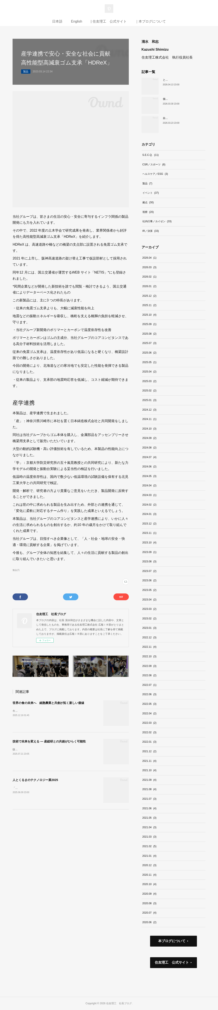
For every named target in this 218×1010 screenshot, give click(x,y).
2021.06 (149, 808)
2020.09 (149, 893)
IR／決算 (150, 230)
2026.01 (149, 286)
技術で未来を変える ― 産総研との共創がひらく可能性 (49, 741)
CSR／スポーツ (153, 164)
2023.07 (149, 571)
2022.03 (149, 722)
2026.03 (149, 267)
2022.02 (149, 732)
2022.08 (149, 675)
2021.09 (149, 779)
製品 (25, 71)
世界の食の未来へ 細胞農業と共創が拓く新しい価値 (48, 703)
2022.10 (149, 656)
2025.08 (149, 333)
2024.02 (149, 504)
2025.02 (149, 390)
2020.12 (149, 865)
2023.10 (149, 542)
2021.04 (149, 827)
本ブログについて (171, 941)
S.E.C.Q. (150, 154)
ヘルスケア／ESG (155, 173)
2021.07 (149, 798)
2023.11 (149, 533)
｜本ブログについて (150, 21)
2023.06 (149, 580)
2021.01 (149, 855)
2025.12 (149, 295)
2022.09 (149, 666)
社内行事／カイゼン (157, 221)
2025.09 (149, 324)
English (76, 21)
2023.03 (149, 608)
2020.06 (149, 922)
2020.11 (149, 874)
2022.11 (149, 646)
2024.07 (149, 457)
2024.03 (149, 495)
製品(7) (16, 570)
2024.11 (149, 419)
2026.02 (149, 276)
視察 (148, 212)
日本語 (57, 21)
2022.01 (149, 741)
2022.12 (149, 637)
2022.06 (149, 694)
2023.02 (149, 618)
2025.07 (149, 343)
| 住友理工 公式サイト (109, 21)
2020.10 (149, 884)
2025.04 (149, 371)
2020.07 (149, 912)
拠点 (148, 202)
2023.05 (149, 590)
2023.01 (149, 627)
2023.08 (149, 561)
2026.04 (149, 257)
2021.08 (149, 789)
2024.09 (149, 438)
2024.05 (149, 476)
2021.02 (149, 846)
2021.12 (149, 751)
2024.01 (149, 514)
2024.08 (149, 447)
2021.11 (149, 760)
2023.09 (149, 552)
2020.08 (149, 903)
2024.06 (149, 466)
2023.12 (149, 523)
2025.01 (149, 400)
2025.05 (149, 362)
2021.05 (149, 817)
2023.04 (149, 599)
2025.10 (149, 314)
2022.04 (149, 713)
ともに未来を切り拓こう (177, 79)
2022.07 (149, 684)
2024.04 (149, 485)
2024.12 (149, 409)
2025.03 (149, 381)
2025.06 (149, 352)
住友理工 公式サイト (172, 962)
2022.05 (149, 703)
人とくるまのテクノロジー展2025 (35, 780)
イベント (150, 192)
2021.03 (149, 836)
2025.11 (149, 305)
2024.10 (149, 428)
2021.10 (149, 770)
